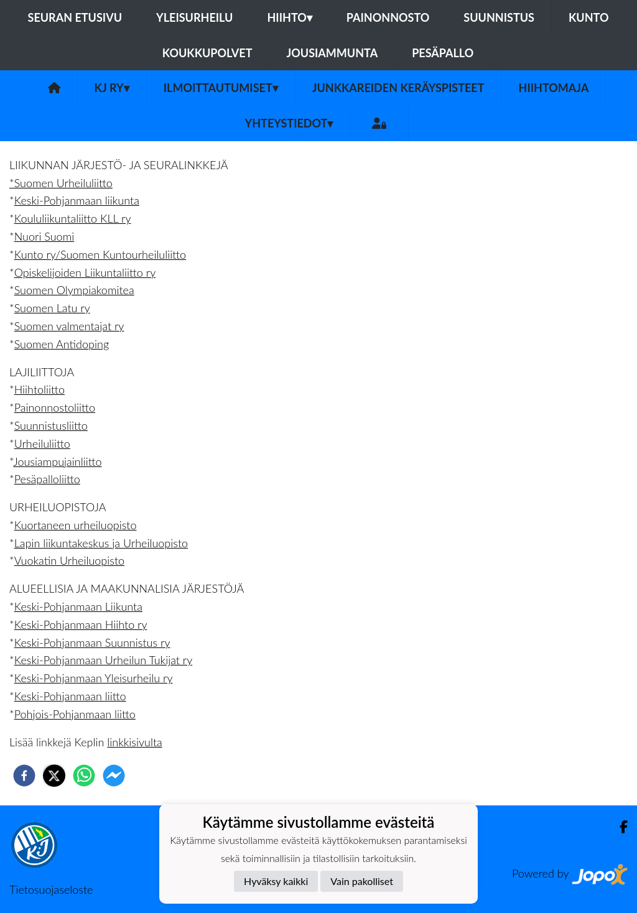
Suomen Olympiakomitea (74, 290)
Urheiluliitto (42, 443)
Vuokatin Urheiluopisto (69, 560)
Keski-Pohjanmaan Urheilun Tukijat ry (103, 660)
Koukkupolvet (207, 53)
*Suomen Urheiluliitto (61, 183)
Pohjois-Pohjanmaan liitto (75, 714)
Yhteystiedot (289, 123)
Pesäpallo (442, 53)
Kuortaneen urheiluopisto (75, 525)
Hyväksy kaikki (276, 881)
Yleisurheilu (194, 17)
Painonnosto (388, 17)
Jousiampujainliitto (57, 461)
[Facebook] (619, 826)
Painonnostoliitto (54, 407)
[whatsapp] (84, 775)
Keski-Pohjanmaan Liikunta (78, 606)
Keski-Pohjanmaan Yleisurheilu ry (93, 678)
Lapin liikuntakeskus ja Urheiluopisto (101, 543)
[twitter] (54, 775)
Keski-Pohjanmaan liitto (70, 696)
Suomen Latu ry (52, 308)
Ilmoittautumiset (221, 88)
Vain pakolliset (361, 881)
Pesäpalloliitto (47, 479)
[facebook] (24, 775)
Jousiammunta (332, 53)
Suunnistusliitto (51, 425)
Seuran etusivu (75, 17)
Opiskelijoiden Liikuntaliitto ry (85, 272)
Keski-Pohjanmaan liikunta (76, 200)
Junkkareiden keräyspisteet (398, 88)
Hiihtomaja (554, 88)
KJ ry (112, 88)
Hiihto (289, 17)
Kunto (589, 17)
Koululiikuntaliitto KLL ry (72, 218)
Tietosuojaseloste (51, 889)
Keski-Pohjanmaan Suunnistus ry (92, 642)
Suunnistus (498, 17)
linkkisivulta (134, 742)
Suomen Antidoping (61, 344)
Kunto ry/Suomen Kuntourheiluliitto (100, 254)
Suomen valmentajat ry (69, 326)
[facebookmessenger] (114, 775)
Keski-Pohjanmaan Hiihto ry (80, 624)
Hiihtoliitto (39, 389)
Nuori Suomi (44, 236)
